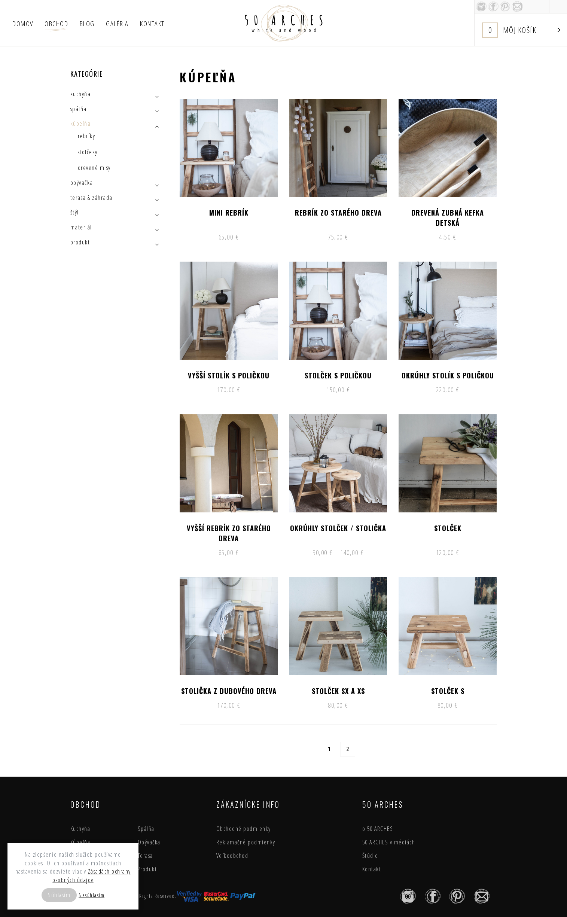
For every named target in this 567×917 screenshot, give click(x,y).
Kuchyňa (80, 829)
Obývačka (149, 842)
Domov (22, 23)
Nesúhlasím (91, 895)
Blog (87, 23)
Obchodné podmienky (243, 829)
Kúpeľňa (80, 842)
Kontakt (152, 23)
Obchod (56, 23)
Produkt (147, 869)
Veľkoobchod (232, 856)
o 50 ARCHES (377, 829)
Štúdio (370, 856)
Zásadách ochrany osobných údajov (91, 875)
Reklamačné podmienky (245, 842)
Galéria (117, 23)
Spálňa (146, 829)
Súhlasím (59, 895)
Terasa (145, 856)
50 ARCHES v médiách (388, 842)
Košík (521, 30)
